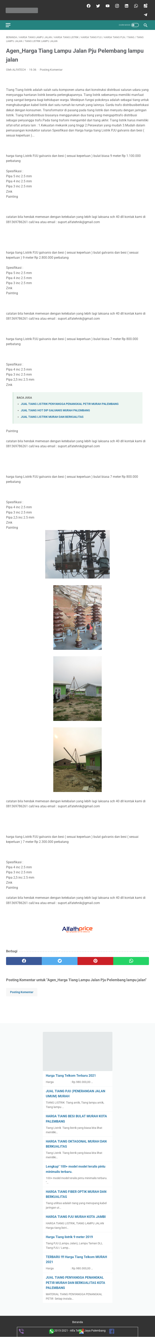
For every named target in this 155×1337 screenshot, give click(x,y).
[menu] (8, 24)
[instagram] (116, 5)
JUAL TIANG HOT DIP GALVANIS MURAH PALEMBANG (55, 409)
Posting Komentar (51, 68)
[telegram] (144, 13)
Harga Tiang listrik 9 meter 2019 (69, 1237)
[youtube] (106, 5)
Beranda (77, 1322)
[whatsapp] (135, 5)
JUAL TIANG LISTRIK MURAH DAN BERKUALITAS (52, 416)
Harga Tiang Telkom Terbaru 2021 (71, 1075)
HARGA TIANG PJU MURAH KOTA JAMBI (76, 1216)
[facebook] (87, 5)
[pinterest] (95, 960)
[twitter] (97, 5)
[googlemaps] (144, 5)
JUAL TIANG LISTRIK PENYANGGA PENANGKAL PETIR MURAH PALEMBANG (70, 403)
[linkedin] (125, 5)
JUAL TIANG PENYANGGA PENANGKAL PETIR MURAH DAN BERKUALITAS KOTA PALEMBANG (75, 1282)
